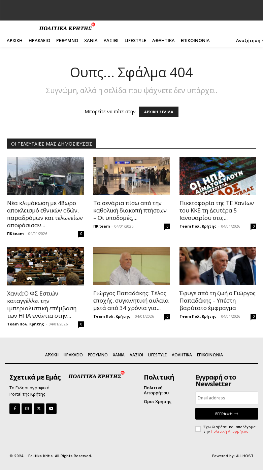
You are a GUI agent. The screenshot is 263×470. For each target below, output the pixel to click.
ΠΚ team (15, 233)
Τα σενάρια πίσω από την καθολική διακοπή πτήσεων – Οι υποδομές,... (130, 210)
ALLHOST (245, 456)
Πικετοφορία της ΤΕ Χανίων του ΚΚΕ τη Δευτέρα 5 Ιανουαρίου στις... (216, 210)
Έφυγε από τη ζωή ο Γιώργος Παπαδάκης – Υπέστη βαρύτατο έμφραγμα (217, 300)
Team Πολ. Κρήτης (198, 226)
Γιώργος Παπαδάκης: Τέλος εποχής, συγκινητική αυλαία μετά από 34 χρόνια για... (131, 300)
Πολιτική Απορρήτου (230, 431)
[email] (226, 397)
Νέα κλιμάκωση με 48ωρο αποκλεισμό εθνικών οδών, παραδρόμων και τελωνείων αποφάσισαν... (45, 214)
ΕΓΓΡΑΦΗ (227, 413)
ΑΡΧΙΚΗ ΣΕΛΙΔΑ (158, 111)
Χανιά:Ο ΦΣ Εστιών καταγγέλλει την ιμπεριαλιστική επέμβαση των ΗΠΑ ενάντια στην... (41, 304)
